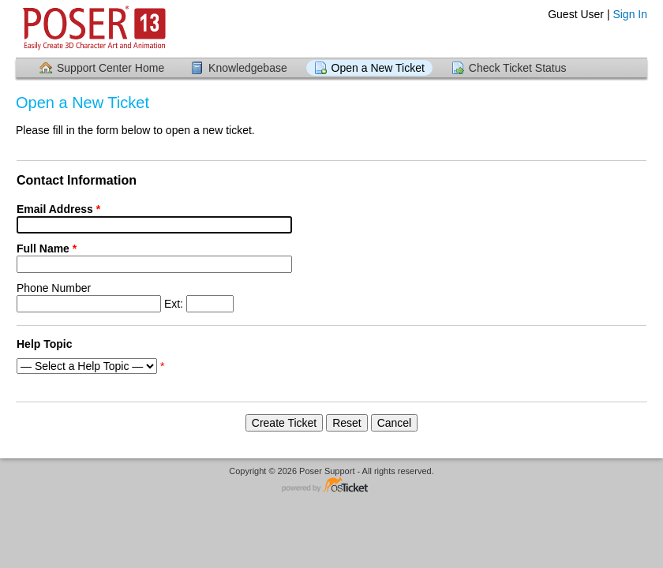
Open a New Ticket (378, 68)
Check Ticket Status (518, 68)
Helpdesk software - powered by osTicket (331, 485)
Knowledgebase (247, 68)
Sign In (629, 14)
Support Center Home (110, 68)
